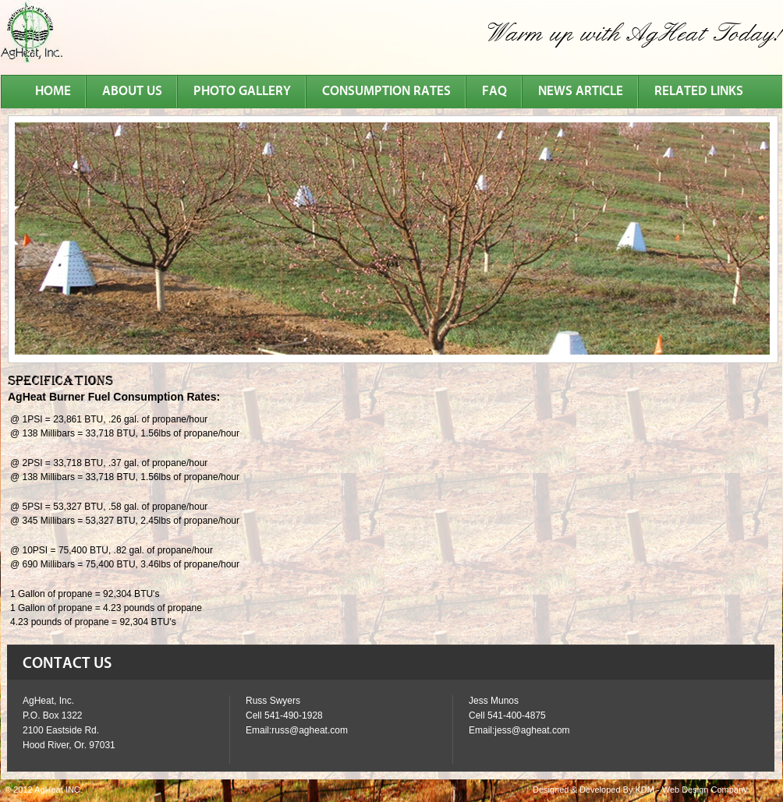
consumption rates (386, 91)
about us (132, 91)
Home (53, 91)
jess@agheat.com (531, 730)
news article (580, 91)
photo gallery (242, 91)
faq (494, 91)
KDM (644, 789)
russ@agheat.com (309, 730)
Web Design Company (705, 789)
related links (698, 91)
